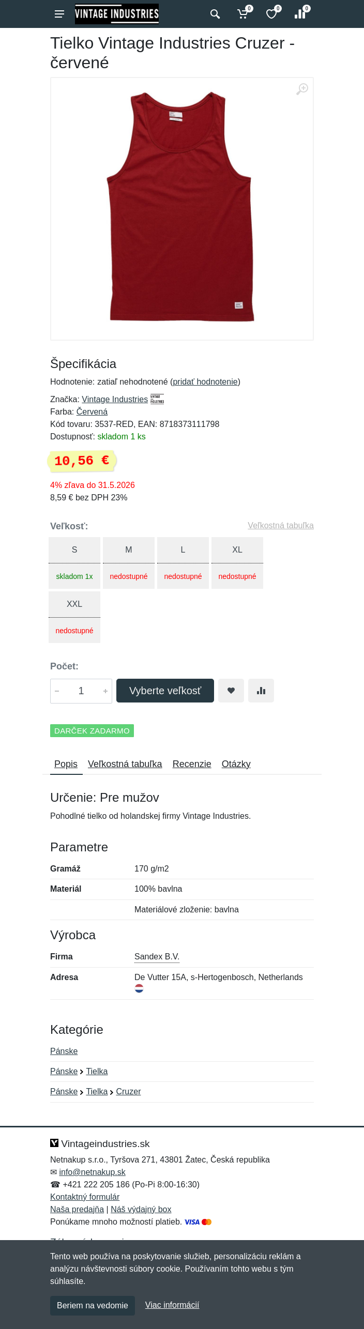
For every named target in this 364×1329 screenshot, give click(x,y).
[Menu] (59, 14)
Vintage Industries (115, 399)
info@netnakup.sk (92, 1172)
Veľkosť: (69, 526)
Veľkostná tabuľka (281, 525)
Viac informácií (172, 1305)
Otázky (236, 764)
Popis (66, 764)
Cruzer (128, 1091)
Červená (92, 411)
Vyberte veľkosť (165, 690)
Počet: (64, 666)
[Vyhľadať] (214, 14)
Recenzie (192, 764)
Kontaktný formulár (84, 1197)
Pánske (64, 1051)
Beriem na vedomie (92, 1305)
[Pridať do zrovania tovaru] (261, 690)
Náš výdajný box (141, 1209)
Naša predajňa (77, 1209)
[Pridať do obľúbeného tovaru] (231, 690)
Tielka (97, 1071)
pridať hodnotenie (205, 381)
